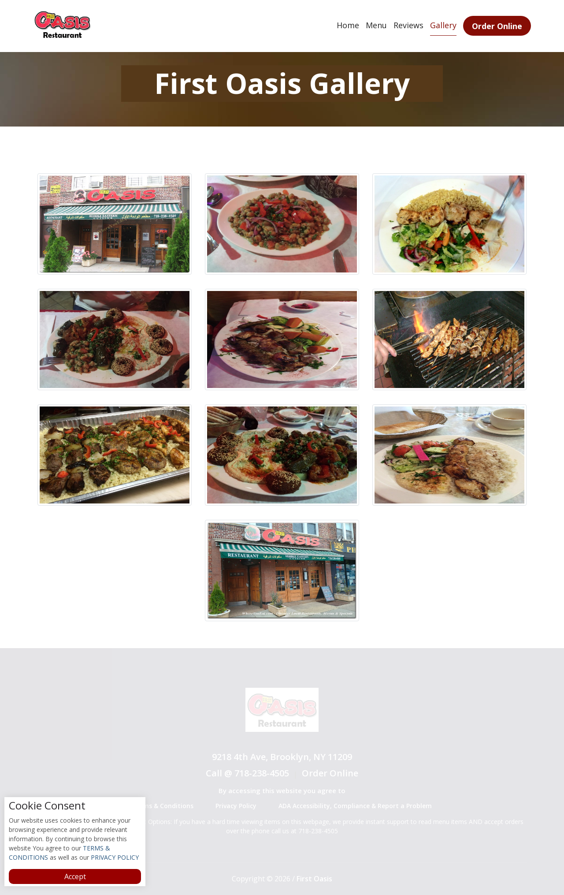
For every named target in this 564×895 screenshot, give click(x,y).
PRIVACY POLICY (114, 857)
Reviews (408, 25)
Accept (75, 876)
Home (348, 25)
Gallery (443, 25)
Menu (376, 25)
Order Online (497, 26)
